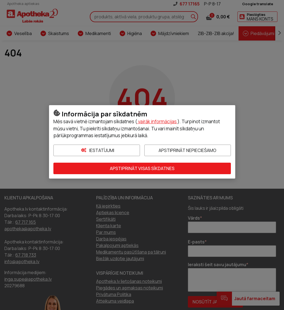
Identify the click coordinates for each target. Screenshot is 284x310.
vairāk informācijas (157, 121)
